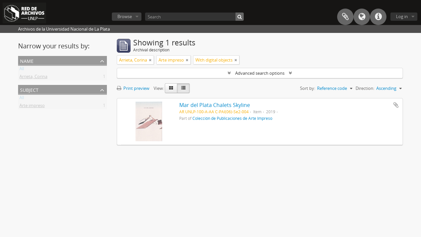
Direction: (365, 88)
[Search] (194, 17)
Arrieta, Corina (33, 78)
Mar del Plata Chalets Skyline (214, 105)
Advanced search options (259, 73)
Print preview (133, 88)
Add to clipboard (396, 105)
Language (362, 17)
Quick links (378, 17)
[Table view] (183, 88)
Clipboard (345, 17)
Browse (124, 16)
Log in (402, 16)
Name (27, 60)
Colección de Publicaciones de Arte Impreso (232, 118)
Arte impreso (32, 107)
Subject (29, 89)
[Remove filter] (150, 60)
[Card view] (171, 88)
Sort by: (307, 88)
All (21, 70)
